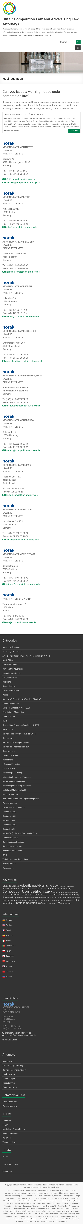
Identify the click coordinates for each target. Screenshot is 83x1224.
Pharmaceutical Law (57, 1191)
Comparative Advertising (12, 669)
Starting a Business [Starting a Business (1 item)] (67, 900)
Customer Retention (10, 690)
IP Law (5, 1125)
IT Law (5, 1157)
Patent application (10, 1133)
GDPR (4, 721)
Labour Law (7, 1171)
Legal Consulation (42, 1198)
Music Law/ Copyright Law (13, 1129)
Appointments (61, 1221)
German (9, 920)
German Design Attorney (12, 1066)
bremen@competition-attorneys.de (20, 316)
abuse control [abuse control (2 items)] (9, 886)
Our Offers (55, 1198)
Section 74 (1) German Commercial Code (19, 833)
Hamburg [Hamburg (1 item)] (20, 898)
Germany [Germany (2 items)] (74, 894)
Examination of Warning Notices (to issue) (21, 1203)
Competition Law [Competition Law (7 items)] (37, 891)
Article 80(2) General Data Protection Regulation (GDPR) (26, 656)
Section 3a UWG (9, 812)
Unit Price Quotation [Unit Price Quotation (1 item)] (48, 903)
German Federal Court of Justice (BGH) (19, 734)
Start (8, 1191)
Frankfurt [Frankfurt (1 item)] (54, 895)
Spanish (9, 935)
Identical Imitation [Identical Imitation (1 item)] (36, 898)
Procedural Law (42, 1193)
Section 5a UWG (9, 825)
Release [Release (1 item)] (18, 900)
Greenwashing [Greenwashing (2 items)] (9, 897)
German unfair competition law (32, 124)
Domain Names (21, 1198)
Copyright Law (68, 1196)
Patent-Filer (7, 1138)
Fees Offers (41, 1203)
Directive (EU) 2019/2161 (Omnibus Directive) (21, 699)
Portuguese (11, 946)
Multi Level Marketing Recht (14, 790)
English (9, 925)
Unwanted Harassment (12, 851)
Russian (8, 977)
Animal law (7, 1061)
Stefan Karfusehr (34, 1211)
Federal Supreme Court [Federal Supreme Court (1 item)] (43, 895)
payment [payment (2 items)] (11, 900)
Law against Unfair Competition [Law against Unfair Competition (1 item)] (64, 898)
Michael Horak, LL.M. (48, 1206)
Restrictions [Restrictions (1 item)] (41, 900)
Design (5, 695)
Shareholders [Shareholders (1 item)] (56, 900)
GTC (25, 1214)
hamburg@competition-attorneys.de (21, 450)
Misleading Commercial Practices (16, 777)
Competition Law (48, 118)
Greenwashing (8, 751)
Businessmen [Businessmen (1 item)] (32, 889)
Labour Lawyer (8, 1079)
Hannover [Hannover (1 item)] (26, 898)
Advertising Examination (69, 1198)
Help (41, 1214)
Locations (34, 1219)
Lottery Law (74, 1193)
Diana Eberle (46, 1211)
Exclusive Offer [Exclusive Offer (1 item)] (31, 895)
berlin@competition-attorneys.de (19, 227)
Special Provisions (71, 126)
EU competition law (16, 121)
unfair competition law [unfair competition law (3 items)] (28, 903)
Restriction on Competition (51, 126)
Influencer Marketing (11, 764)
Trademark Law (9, 1142)
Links (16, 1216)
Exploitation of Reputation (13, 712)
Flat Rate (65, 1203)
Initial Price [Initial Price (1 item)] (45, 898)
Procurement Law (31, 126)
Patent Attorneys (9, 1087)
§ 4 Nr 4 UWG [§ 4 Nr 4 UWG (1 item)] (66, 903)
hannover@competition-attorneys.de (21, 182)
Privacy (20, 1214)
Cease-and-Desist (13, 118)
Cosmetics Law (9, 686)
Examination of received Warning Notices (65, 1201)
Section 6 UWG (8, 829)
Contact (27, 1219)
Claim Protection (25, 1201)
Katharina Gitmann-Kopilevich (38, 1208)
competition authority (31, 118)
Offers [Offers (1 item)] (4, 900)
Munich (44, 1221)
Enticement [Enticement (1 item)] (22, 895)
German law (55, 121)
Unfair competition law (12, 846)
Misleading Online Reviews (13, 781)
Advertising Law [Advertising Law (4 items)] (47, 885)
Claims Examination (10, 1201)
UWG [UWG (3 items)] (59, 903)
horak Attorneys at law (16, 114)
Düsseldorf (66, 1219)
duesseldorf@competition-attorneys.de (22, 361)
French (8, 930)
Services (31, 1198)
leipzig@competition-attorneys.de (20, 495)
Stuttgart (51, 1221)
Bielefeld (49, 1219)
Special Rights (43, 1191)
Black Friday (7, 660)
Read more (74, 131)
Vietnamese (11, 961)
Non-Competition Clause (59, 1193)
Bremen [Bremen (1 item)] (24, 889)
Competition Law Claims (33, 1196)
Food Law (6, 1120)
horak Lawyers (8, 1074)
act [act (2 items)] (17, 886)
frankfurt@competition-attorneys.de (21, 405)
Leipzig (36, 1221)
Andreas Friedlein (20, 1211)
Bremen (57, 1219)
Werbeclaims (7, 868)
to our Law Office (9, 1040)
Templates (63, 1214)
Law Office (75, 1211)
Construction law (9, 1102)
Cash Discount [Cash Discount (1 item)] (41, 889)
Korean (9, 966)
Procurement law (9, 1106)
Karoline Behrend (57, 1208)
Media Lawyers (8, 1083)
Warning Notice (8, 864)
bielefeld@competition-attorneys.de (21, 272)
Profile (5, 1214)
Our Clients (33, 1214)
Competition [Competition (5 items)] (11, 891)
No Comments (12, 130)
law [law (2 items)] (51, 897)
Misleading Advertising (12, 773)
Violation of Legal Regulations (15, 859)
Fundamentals (31, 1191)
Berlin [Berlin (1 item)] (14, 889)
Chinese (9, 971)
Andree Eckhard (19, 1208)
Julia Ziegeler (62, 1206)
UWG (4, 855)
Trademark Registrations (52, 1196)
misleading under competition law (16, 786)
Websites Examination (41, 1201)
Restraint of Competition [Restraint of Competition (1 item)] (29, 900)
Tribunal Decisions (26, 1216)
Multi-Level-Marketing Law (13, 1196)
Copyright (61, 118)
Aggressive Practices (11, 647)
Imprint (12, 1214)
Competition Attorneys (31, 1206)
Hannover (28, 1221)
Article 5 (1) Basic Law (11, 651)
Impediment (51, 124)
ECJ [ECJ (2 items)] (16, 894)
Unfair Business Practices (13, 842)
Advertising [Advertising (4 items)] (28, 885)
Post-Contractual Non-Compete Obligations (20, 799)
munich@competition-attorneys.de (20, 539)
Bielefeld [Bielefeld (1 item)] (19, 889)
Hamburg (19, 1221)
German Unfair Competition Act (15, 742)
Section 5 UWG (8, 820)
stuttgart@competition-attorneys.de (21, 584)
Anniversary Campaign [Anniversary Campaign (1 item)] (66, 886)
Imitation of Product (10, 755)
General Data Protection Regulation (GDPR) (20, 725)
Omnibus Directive (10, 794)
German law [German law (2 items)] (64, 894)
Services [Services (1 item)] (48, 900)
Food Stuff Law (32, 121)
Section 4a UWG (9, 816)
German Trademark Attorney (14, 1070)
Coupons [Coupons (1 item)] (55, 892)
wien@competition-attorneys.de (19, 622)
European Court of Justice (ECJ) (16, 708)
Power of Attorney (51, 1214)
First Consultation (53, 1203)
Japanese (10, 956)
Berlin (42, 1219)
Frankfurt (75, 1219)
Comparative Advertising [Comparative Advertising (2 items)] (59, 888)
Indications (17, 1206)
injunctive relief (63, 124)
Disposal (9, 1216)
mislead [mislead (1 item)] (76, 898)
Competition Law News (61, 1211)
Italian (8, 941)
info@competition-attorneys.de (18, 179)
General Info (44, 121)
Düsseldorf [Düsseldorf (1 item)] (10, 895)
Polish (8, 951)
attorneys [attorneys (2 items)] (7, 888)
